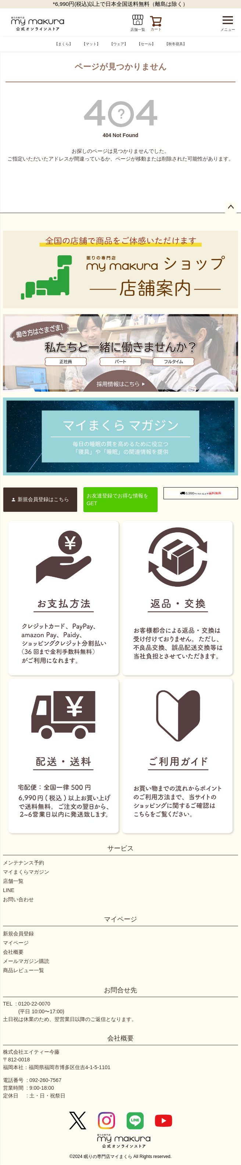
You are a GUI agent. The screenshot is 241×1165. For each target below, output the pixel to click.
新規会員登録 (18, 933)
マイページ (120, 919)
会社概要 (13, 952)
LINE (8, 890)
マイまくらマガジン (26, 872)
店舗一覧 (13, 881)
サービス (120, 848)
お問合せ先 (120, 990)
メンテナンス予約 (23, 863)
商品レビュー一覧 (23, 970)
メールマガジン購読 (26, 961)
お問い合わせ (18, 899)
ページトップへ (231, 207)
